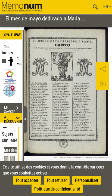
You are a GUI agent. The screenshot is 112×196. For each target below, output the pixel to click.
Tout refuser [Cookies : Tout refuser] (56, 180)
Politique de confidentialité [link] (57, 189)
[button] (9, 90)
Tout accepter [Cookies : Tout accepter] (26, 180)
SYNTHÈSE (12, 34)
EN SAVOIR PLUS (13, 108)
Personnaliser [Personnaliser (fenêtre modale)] (86, 180)
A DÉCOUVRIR (13, 117)
